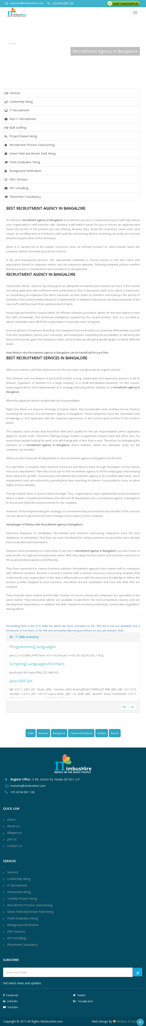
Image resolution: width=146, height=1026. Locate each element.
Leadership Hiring (21, 102)
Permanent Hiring (19, 892)
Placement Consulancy (22, 945)
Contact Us (14, 846)
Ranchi (115, 733)
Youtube (10, 1007)
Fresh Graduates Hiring (24, 162)
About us (13, 826)
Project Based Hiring (23, 136)
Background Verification (25, 171)
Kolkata (101, 733)
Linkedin (10, 1001)
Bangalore (59, 733)
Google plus (83, 1001)
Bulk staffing (17, 127)
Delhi (31, 733)
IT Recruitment (19, 110)
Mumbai (43, 733)
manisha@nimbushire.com (27, 3)
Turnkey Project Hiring (22, 898)
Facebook (10, 995)
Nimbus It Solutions (129, 1021)
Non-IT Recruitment (22, 119)
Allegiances (14, 833)
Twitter (79, 995)
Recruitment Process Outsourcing (31, 145)
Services (14, 93)
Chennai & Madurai (81, 733)
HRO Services (18, 179)
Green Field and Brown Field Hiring (32, 153)
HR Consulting (18, 188)
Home (12, 43)
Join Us (11, 839)
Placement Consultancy (25, 197)
